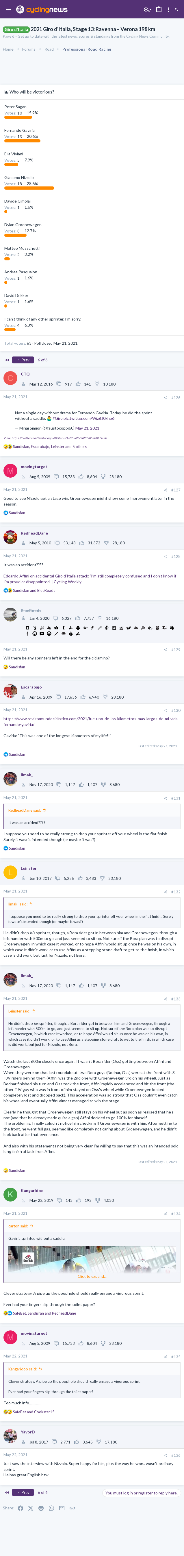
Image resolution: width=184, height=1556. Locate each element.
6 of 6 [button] (43, 360)
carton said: (18, 1226)
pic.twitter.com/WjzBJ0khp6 (89, 418)
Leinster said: (19, 1011)
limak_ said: (17, 904)
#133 (176, 999)
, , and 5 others (50, 446)
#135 (176, 1357)
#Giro (58, 418)
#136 (176, 1455)
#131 (176, 798)
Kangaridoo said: (22, 1369)
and (34, 590)
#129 (176, 649)
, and (44, 1313)
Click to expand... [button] (92, 1276)
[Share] (165, 398)
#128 (176, 556)
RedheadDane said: (24, 810)
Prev (23, 360)
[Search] (176, 9)
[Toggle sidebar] (168, 9)
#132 (176, 892)
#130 (176, 710)
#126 (176, 397)
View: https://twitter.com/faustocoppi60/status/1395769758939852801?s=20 (55, 438)
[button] (9, 10)
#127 (176, 490)
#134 (176, 1214)
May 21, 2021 (87, 428)
